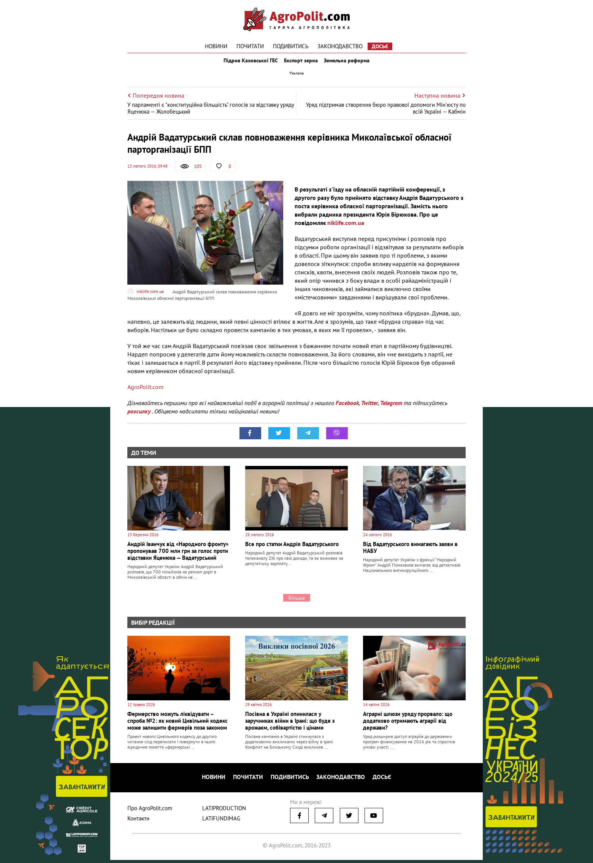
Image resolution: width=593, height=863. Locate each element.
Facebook (347, 409)
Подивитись (290, 46)
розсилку (139, 418)
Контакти (138, 821)
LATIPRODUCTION (224, 811)
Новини (216, 46)
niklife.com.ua (345, 229)
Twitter (369, 409)
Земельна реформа (352, 63)
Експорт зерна (301, 63)
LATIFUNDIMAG (221, 821)
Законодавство (340, 46)
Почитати (250, 46)
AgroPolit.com (145, 393)
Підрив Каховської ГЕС (245, 63)
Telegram (391, 409)
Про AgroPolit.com (149, 811)
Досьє (380, 46)
